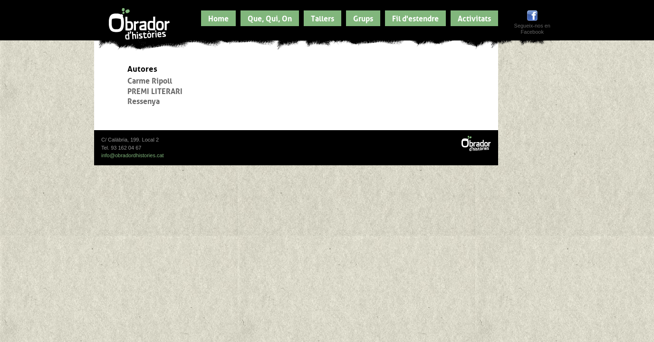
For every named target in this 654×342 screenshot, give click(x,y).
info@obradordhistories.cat (132, 155)
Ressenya (143, 100)
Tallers (322, 17)
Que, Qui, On (270, 17)
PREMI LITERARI (155, 90)
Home (218, 17)
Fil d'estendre (415, 17)
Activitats (474, 17)
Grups (363, 17)
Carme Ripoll (149, 80)
